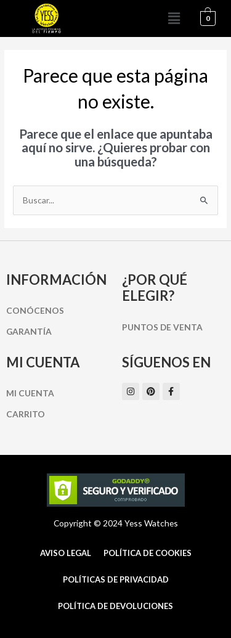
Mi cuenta (30, 393)
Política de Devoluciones (115, 606)
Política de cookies (147, 553)
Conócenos (35, 310)
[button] (174, 18)
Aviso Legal (65, 553)
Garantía (29, 331)
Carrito (25, 414)
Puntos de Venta (162, 327)
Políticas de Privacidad (116, 579)
